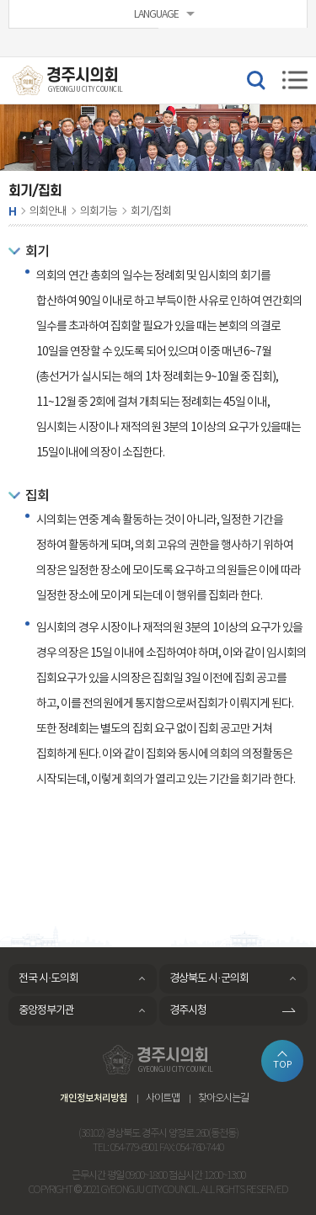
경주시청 (187, 1011)
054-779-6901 (134, 1148)
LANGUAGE (156, 14)
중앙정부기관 (46, 1011)
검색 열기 (255, 79)
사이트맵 (162, 1098)
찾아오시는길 (223, 1098)
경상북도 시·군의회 (208, 979)
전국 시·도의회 (48, 979)
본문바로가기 (0, 0)
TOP (282, 1064)
